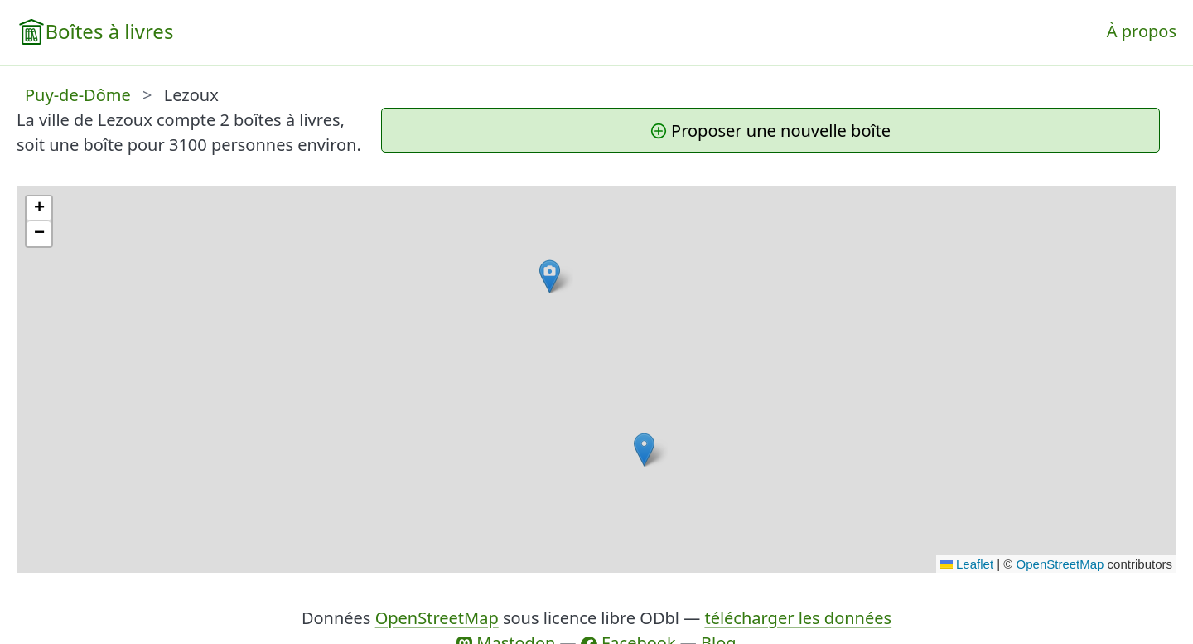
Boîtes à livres (109, 31)
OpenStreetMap (1060, 564)
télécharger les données (797, 618)
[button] (644, 450)
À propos (1141, 31)
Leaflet (966, 564)
